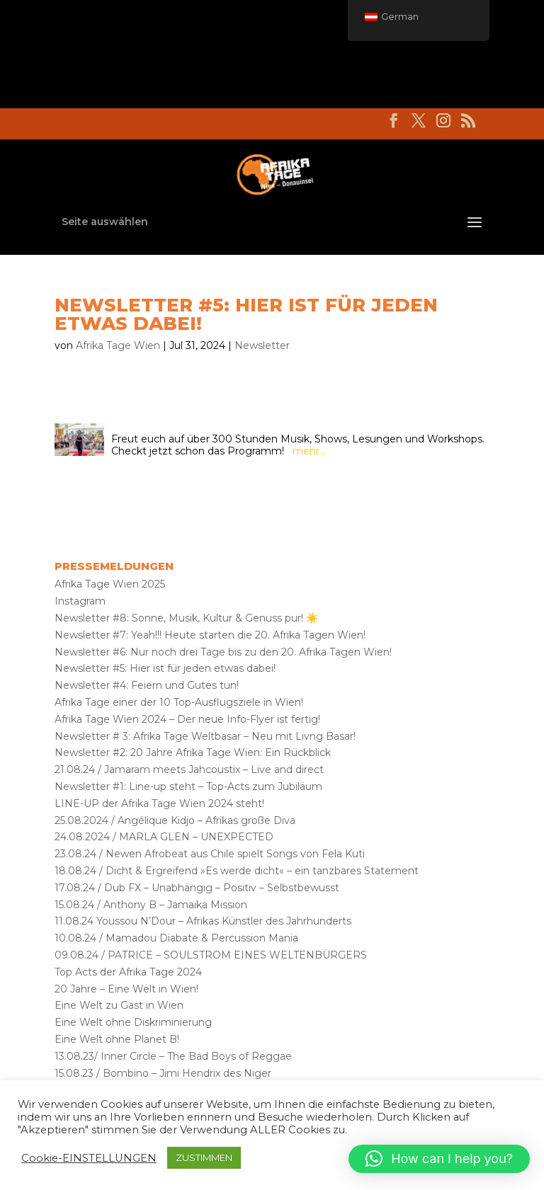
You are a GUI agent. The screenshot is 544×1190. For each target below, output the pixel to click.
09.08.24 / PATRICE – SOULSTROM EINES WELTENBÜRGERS (211, 955)
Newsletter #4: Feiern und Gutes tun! (147, 685)
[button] (439, 1159)
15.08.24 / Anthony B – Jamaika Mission (151, 904)
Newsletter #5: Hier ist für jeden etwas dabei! (165, 668)
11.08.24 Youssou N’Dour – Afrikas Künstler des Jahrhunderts (203, 921)
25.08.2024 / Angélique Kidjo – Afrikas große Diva (175, 820)
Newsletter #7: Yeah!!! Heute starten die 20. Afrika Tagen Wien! (210, 635)
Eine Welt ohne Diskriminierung (133, 1022)
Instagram (80, 601)
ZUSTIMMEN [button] (204, 1157)
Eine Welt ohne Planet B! (117, 1039)
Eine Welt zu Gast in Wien (119, 1005)
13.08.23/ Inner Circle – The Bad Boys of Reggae (173, 1056)
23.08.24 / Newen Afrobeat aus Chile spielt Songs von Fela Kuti (210, 853)
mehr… (309, 451)
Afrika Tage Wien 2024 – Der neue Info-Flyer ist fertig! (187, 719)
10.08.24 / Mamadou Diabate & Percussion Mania (176, 938)
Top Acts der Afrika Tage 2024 (128, 972)
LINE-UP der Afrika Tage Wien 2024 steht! (159, 803)
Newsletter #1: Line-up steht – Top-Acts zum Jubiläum (188, 786)
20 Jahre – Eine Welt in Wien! (126, 989)
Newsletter (262, 345)
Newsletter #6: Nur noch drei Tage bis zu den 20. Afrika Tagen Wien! (223, 652)
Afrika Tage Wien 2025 (110, 584)
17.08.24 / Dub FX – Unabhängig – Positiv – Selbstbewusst (197, 887)
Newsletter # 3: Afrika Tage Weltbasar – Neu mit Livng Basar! (205, 736)
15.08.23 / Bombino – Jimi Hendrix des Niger (163, 1073)
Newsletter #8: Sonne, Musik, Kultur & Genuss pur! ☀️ (186, 618)
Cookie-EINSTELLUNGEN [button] (89, 1158)
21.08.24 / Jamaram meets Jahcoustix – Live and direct (189, 769)
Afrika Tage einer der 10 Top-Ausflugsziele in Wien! (179, 702)
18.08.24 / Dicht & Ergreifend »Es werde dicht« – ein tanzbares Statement (237, 870)
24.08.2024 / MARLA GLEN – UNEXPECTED (164, 836)
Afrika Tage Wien (118, 345)
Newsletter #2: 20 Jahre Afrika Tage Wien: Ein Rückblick (193, 752)
